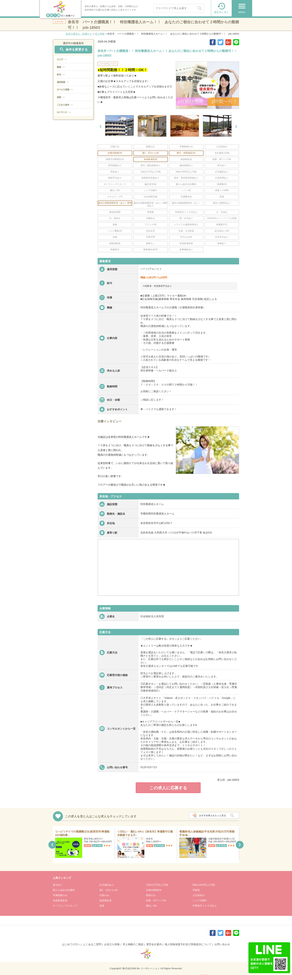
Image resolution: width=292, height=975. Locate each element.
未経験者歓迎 (60, 900)
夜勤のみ (151, 895)
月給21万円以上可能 (157, 884)
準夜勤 (196, 890)
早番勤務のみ (60, 895)
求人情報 (99, 33)
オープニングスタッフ (65, 905)
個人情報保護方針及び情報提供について (188, 944)
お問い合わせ (222, 944)
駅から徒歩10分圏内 (64, 890)
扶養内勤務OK (154, 890)
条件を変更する (73, 49)
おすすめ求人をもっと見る (212, 815)
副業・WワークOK (156, 900)
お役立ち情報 (112, 944)
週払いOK (151, 905)
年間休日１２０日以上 (205, 905)
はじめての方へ (71, 944)
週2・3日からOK (108, 890)
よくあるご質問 (92, 944)
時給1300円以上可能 (204, 884)
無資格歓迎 (105, 900)
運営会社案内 (154, 944)
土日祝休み (199, 895)
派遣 (101, 905)
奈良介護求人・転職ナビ (79, 33)
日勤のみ (104, 895)
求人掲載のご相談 (133, 944)
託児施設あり (106, 884)
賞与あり (58, 884)
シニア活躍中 (200, 900)
